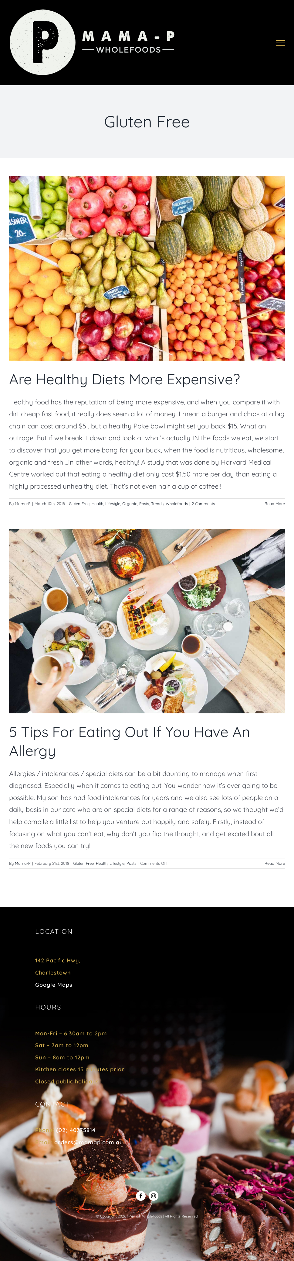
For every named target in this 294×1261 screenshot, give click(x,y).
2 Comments (203, 503)
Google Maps (54, 984)
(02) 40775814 (76, 1130)
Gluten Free (79, 503)
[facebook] (141, 1196)
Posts (144, 503)
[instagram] (153, 1196)
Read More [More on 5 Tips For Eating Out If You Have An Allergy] (275, 863)
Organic (129, 503)
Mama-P (23, 503)
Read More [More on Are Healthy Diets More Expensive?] (275, 503)
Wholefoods (177, 503)
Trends (157, 503)
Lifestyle (112, 503)
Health (97, 503)
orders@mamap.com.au (88, 1142)
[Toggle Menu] (280, 43)
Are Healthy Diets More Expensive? (124, 379)
